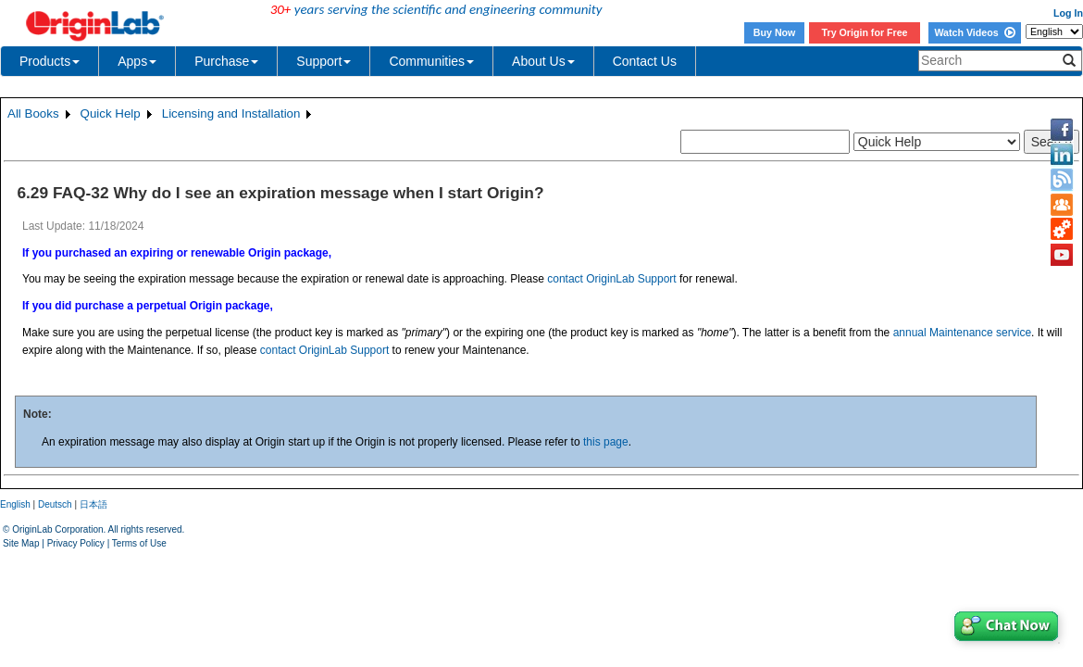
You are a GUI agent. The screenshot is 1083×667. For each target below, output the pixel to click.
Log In (1068, 13)
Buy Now (774, 32)
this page (606, 441)
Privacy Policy (76, 543)
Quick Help (111, 113)
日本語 (93, 504)
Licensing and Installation (231, 113)
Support (323, 61)
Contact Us (645, 61)
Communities (431, 61)
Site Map (21, 543)
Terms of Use (139, 543)
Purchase (226, 61)
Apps (137, 61)
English (15, 504)
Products (49, 61)
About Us (543, 61)
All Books (33, 113)
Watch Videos (974, 32)
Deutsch (55, 504)
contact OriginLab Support (611, 278)
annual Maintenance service (962, 332)
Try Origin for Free (865, 32)
